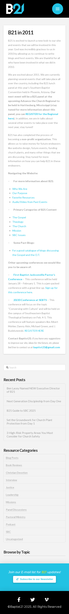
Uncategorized (14, 539)
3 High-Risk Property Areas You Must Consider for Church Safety (30, 434)
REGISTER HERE (34, 330)
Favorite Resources (23, 197)
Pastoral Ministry (15, 517)
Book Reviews (14, 465)
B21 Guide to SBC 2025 (21, 410)
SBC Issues (19, 235)
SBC (8, 531)
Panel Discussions (16, 509)
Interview (11, 480)
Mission (16, 230)
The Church (19, 226)
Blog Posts (12, 457)
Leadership (12, 494)
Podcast (10, 524)
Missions (11, 502)
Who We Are (19, 188)
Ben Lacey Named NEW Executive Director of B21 (33, 390)
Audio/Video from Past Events (29, 201)
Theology (17, 221)
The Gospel (19, 217)
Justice (10, 487)
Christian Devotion (17, 472)
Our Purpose (19, 193)
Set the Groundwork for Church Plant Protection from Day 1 (29, 421)
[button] (57, 8)
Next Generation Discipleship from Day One (34, 401)
